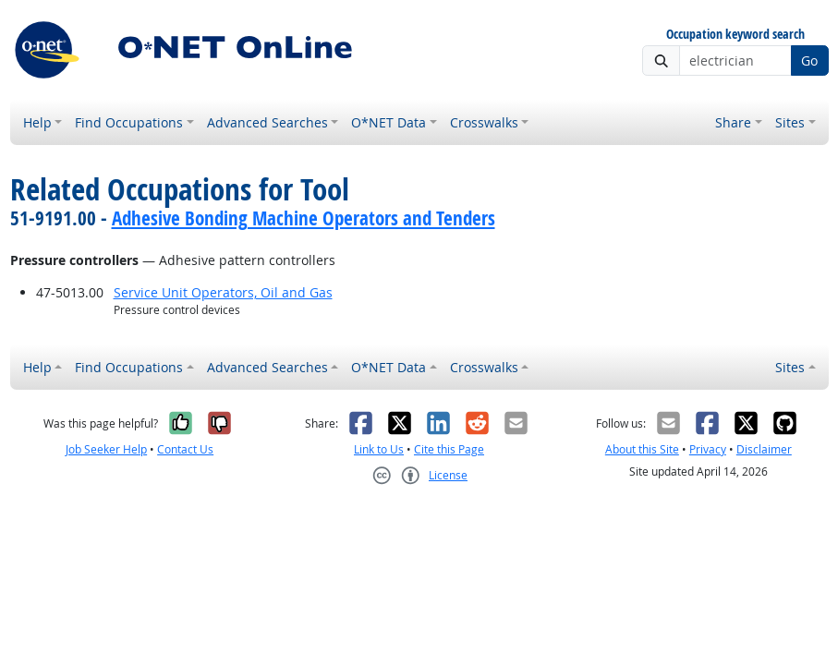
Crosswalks (484, 122)
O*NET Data (388, 122)
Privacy (707, 449)
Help (37, 122)
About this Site (642, 449)
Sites (790, 122)
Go (809, 60)
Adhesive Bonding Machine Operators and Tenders (303, 218)
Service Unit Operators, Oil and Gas (223, 292)
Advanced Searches (267, 122)
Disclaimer (764, 449)
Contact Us (185, 449)
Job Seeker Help (106, 449)
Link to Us (379, 449)
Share (733, 122)
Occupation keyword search (735, 34)
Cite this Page (449, 449)
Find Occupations (129, 122)
